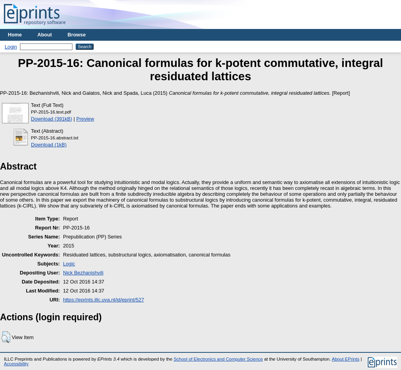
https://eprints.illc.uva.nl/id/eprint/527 (103, 300)
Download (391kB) (51, 119)
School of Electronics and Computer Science (218, 359)
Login (11, 47)
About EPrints (345, 359)
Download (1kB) (49, 145)
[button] (5, 337)
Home (15, 35)
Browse (77, 35)
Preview (85, 119)
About (45, 35)
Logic (69, 264)
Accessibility (16, 363)
